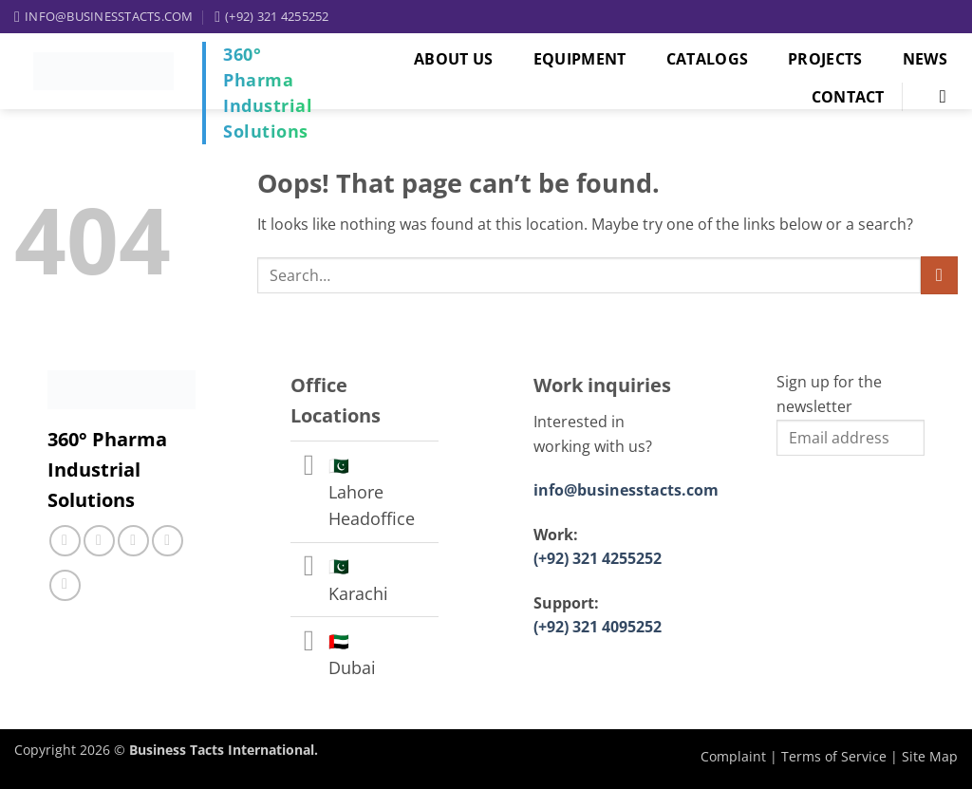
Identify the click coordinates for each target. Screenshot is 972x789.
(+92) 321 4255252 (597, 558)
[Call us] (133, 540)
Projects (825, 58)
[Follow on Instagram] (99, 540)
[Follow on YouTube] (65, 585)
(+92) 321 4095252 (597, 626)
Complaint (733, 756)
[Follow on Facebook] (65, 540)
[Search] (939, 96)
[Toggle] (308, 466)
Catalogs (707, 58)
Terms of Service (834, 756)
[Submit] (939, 274)
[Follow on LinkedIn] (167, 540)
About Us (454, 58)
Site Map (930, 756)
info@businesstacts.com (626, 489)
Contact (848, 96)
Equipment (579, 58)
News (925, 58)
